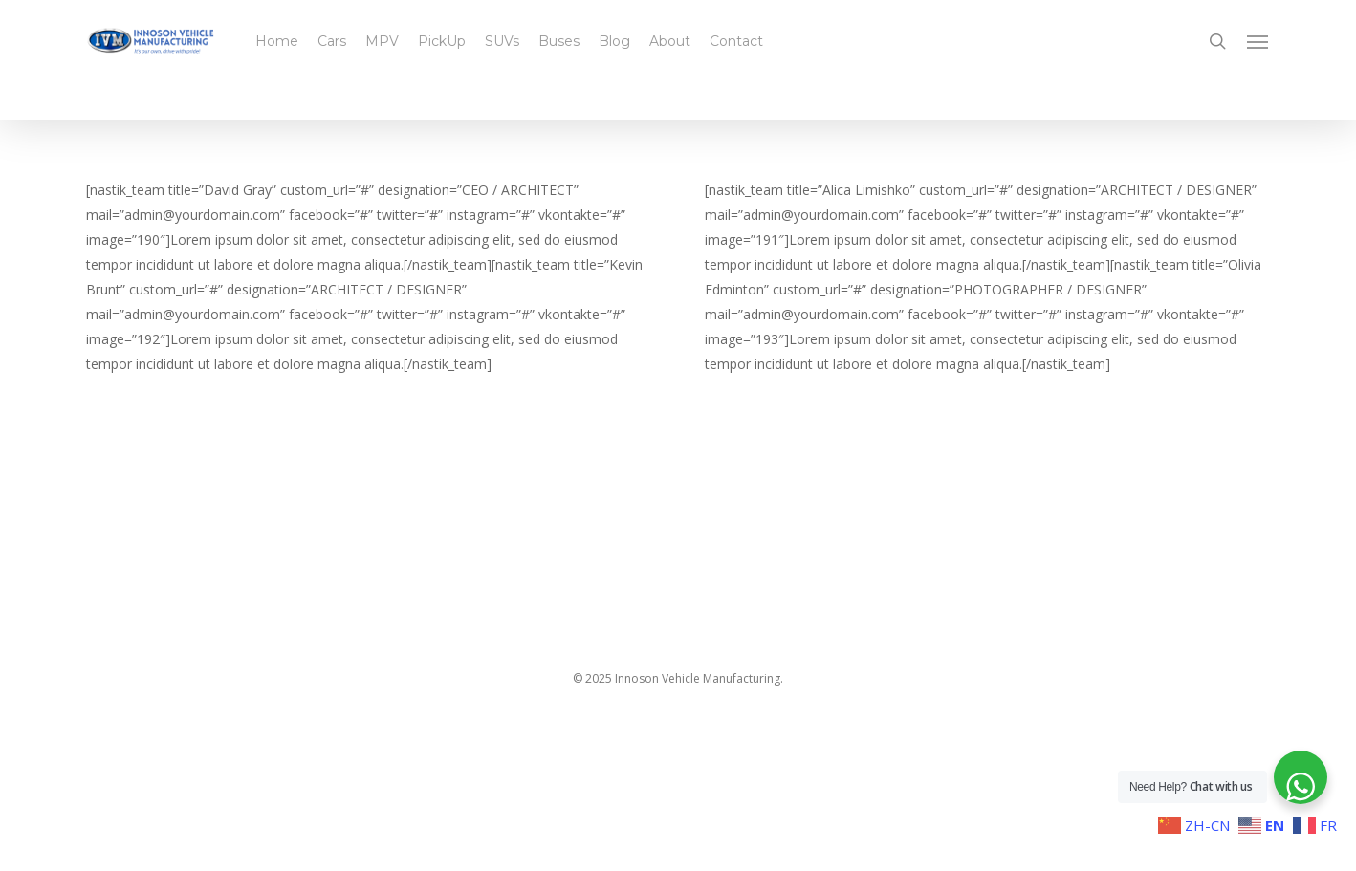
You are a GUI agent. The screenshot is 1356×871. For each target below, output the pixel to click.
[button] (1258, 41)
